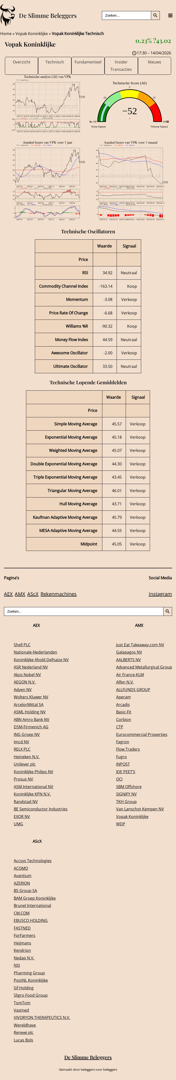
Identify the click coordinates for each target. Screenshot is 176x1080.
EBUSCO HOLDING (31, 920)
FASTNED (22, 928)
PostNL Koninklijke (31, 980)
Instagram (160, 594)
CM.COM (21, 913)
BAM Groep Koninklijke (35, 898)
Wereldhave (25, 1025)
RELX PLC (22, 749)
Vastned (21, 1010)
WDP (120, 824)
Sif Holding (24, 988)
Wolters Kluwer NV (31, 697)
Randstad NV (26, 801)
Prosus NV (23, 779)
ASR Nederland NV (31, 667)
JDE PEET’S (125, 771)
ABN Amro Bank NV (31, 719)
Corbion (123, 719)
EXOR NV (22, 816)
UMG (18, 824)
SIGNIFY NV (126, 794)
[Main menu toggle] (170, 15)
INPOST (123, 764)
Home (6, 33)
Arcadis (123, 704)
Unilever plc (25, 764)
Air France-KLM (130, 674)
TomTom (22, 1003)
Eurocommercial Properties (141, 734)
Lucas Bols (23, 1040)
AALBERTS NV (128, 659)
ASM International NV (33, 786)
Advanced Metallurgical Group (144, 667)
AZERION (22, 883)
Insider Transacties (121, 65)
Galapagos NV (129, 652)
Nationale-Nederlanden (35, 652)
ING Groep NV (27, 734)
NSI (17, 965)
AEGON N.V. (25, 682)
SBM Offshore (129, 786)
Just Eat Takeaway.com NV (140, 644)
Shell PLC (22, 644)
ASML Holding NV (30, 712)
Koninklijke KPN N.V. (32, 794)
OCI (119, 779)
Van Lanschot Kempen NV (140, 809)
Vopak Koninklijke (31, 33)
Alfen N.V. (125, 682)
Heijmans (22, 943)
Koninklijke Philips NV (33, 771)
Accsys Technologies (33, 860)
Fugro (121, 756)
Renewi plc (23, 1032)
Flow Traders (128, 749)
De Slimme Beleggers (48, 15)
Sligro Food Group (31, 995)
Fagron (122, 742)
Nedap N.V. (24, 958)
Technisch (54, 62)
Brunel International (32, 905)
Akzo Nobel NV (27, 674)
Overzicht (21, 62)
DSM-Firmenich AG (31, 727)
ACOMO (21, 868)
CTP (119, 727)
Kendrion (22, 950)
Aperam (123, 697)
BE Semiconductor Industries (41, 809)
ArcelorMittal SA (28, 704)
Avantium (22, 875)
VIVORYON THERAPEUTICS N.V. (42, 1017)
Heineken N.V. (27, 756)
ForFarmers (24, 935)
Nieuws (154, 62)
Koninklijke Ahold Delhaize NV (41, 659)
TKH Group (126, 801)
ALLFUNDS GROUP (133, 689)
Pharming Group (29, 973)
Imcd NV (21, 742)
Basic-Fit (123, 712)
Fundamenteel (88, 62)
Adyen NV (23, 689)
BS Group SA (25, 890)
